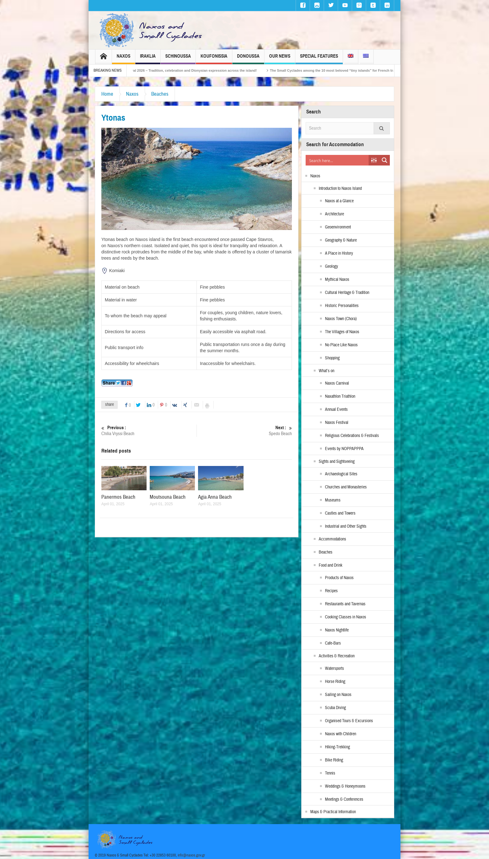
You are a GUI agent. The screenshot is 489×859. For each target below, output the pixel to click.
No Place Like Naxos (341, 345)
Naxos (123, 58)
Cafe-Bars (333, 643)
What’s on (326, 371)
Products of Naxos (339, 578)
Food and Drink (330, 565)
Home (107, 94)
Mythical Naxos (337, 279)
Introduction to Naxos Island (340, 188)
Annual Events (336, 409)
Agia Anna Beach (215, 497)
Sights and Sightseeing (337, 461)
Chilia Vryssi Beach (148, 431)
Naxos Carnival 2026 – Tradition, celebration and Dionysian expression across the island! (194, 70)
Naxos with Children (340, 734)
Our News (279, 58)
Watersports (334, 668)
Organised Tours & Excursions (349, 721)
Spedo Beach (244, 431)
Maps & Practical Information (333, 812)
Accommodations (332, 539)
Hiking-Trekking (337, 747)
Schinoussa (178, 58)
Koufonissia (214, 58)
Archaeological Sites (341, 474)
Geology (331, 266)
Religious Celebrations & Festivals (352, 436)
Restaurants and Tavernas (345, 604)
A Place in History (339, 253)
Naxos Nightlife (337, 630)
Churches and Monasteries (346, 487)
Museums (333, 500)
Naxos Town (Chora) (341, 319)
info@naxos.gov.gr (191, 855)
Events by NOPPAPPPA (344, 449)
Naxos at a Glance (339, 201)
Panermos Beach (118, 497)
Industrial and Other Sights (345, 526)
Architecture (334, 214)
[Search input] (337, 160)
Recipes (331, 591)
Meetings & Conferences (344, 799)
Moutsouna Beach (168, 497)
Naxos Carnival (337, 383)
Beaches (159, 94)
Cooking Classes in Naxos (345, 617)
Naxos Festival (336, 422)
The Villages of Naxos (342, 332)
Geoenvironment (338, 227)
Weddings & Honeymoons (345, 786)
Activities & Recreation (337, 656)
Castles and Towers (340, 513)
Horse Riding (335, 681)
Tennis (330, 773)
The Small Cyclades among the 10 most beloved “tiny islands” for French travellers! (348, 70)
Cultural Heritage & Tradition (347, 292)
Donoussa (248, 58)
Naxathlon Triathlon (340, 396)
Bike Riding (334, 760)
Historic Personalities (342, 306)
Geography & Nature (341, 240)
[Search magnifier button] (384, 160)
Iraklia (147, 58)
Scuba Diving (335, 708)
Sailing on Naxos (338, 695)
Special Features (319, 58)
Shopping (332, 358)
